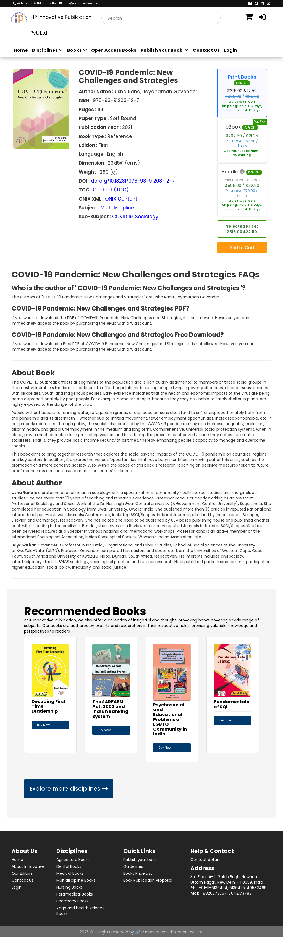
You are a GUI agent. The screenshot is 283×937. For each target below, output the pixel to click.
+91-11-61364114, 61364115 (34, 3)
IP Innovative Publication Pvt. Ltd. (172, 931)
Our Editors (22, 873)
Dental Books (68, 866)
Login (230, 50)
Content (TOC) (111, 189)
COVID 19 (122, 216)
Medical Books (69, 873)
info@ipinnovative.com (79, 3)
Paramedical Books (74, 893)
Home (21, 50)
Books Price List (137, 873)
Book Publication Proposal (147, 880)
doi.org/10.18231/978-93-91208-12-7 (133, 181)
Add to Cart (242, 247)
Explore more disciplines (69, 789)
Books (77, 50)
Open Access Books (113, 50)
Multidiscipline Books (75, 880)
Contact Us (206, 50)
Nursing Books (69, 886)
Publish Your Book (164, 50)
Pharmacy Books (72, 900)
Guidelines (133, 866)
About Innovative (28, 866)
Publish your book (140, 859)
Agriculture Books (73, 859)
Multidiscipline (117, 207)
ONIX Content (121, 199)
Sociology (146, 216)
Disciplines (47, 50)
